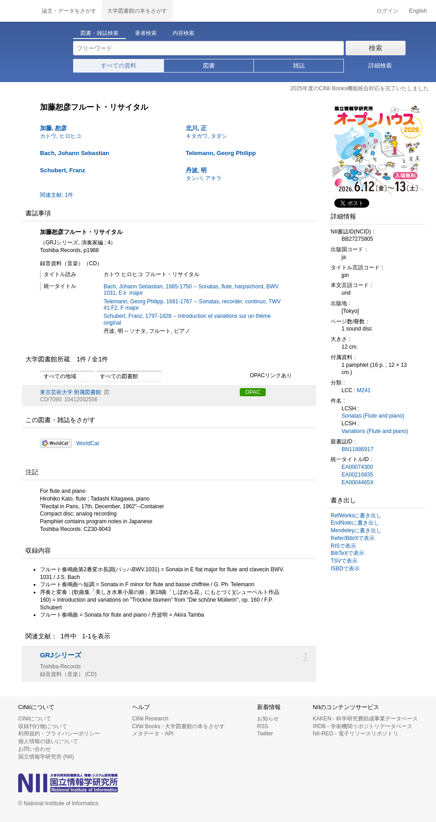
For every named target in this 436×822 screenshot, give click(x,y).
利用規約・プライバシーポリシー (59, 733)
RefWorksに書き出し (356, 515)
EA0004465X (358, 482)
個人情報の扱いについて (48, 741)
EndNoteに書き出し (355, 523)
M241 (364, 390)
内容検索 (183, 33)
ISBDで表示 (345, 568)
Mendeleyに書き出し (356, 530)
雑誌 (299, 65)
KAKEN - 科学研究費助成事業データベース (365, 718)
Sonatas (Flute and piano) (373, 416)
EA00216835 (357, 475)
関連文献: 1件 (56, 195)
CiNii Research (150, 718)
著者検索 (146, 33)
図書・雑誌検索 (99, 33)
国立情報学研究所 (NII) (46, 757)
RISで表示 (343, 546)
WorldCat (87, 443)
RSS (262, 726)
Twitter (265, 733)
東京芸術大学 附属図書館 (70, 392)
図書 (209, 65)
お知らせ (268, 718)
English (418, 11)
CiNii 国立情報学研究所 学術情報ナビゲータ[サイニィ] (18, 11)
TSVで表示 (344, 561)
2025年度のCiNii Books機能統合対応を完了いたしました (359, 88)
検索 (375, 48)
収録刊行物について (42, 726)
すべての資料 (118, 65)
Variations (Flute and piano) (375, 431)
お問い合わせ (34, 749)
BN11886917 (357, 449)
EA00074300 (357, 467)
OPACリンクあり (266, 376)
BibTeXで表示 (347, 553)
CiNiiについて (34, 718)
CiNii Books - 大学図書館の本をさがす (178, 726)
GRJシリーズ (60, 655)
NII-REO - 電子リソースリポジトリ (355, 733)
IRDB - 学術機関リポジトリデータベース (362, 726)
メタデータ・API (152, 733)
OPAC (252, 392)
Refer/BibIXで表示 (353, 538)
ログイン (387, 11)
